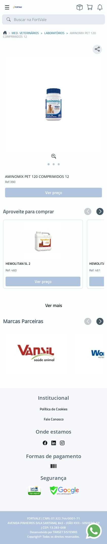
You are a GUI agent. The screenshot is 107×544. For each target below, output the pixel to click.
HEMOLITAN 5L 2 (18, 264)
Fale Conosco (53, 419)
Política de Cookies (54, 409)
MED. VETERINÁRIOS (25, 33)
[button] (48, 164)
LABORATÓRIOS (54, 33)
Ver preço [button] (53, 193)
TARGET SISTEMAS (65, 532)
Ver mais (53, 305)
